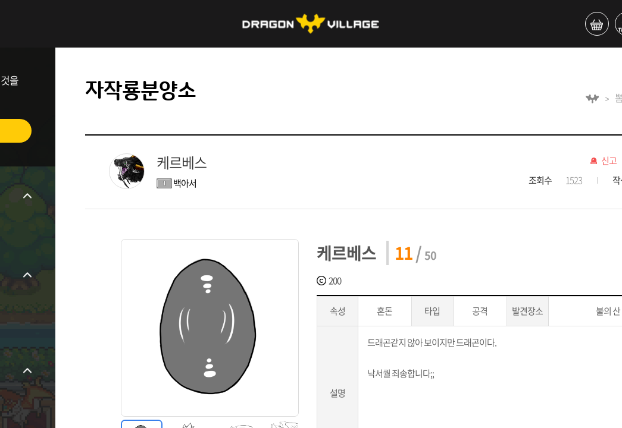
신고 (609, 161)
